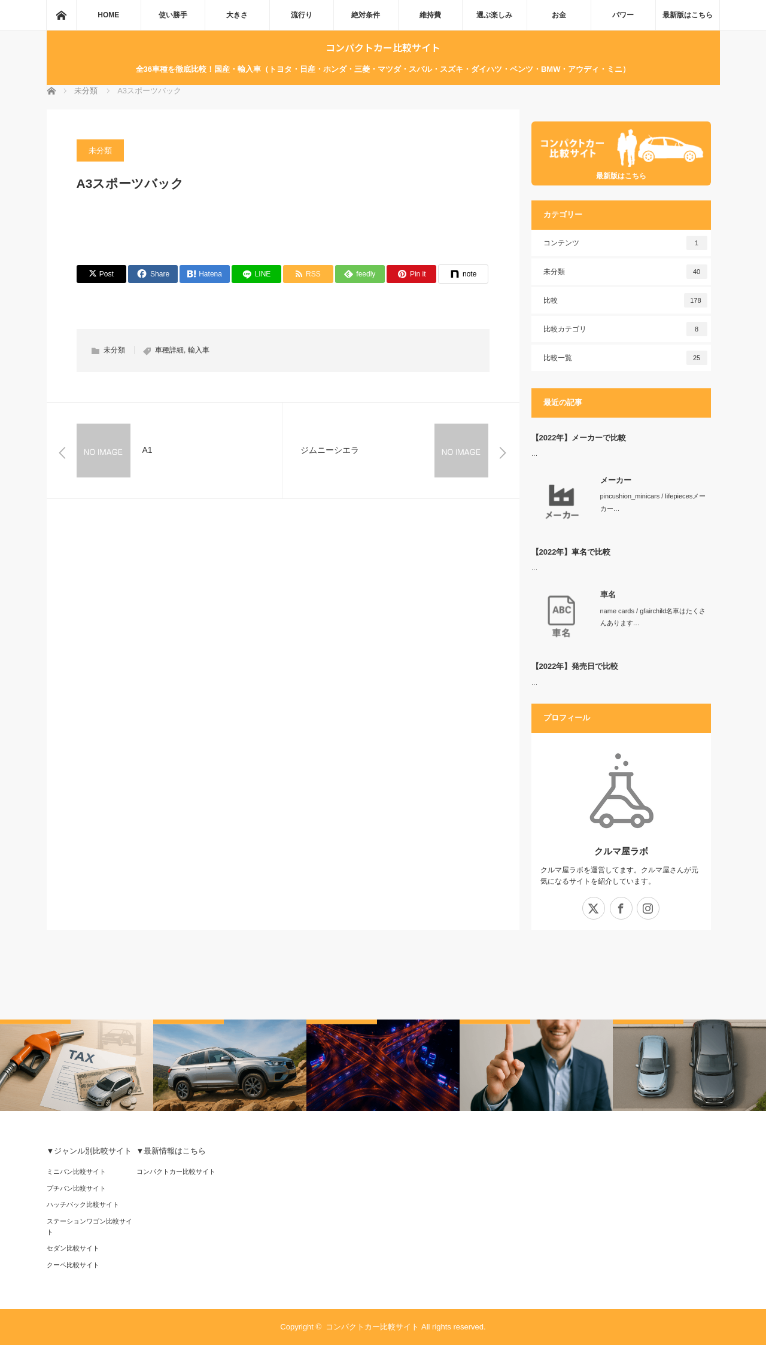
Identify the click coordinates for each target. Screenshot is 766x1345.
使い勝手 (173, 15)
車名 (608, 594)
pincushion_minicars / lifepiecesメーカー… (653, 502)
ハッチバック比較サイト (83, 1204)
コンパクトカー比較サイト (383, 47)
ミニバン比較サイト (76, 1171)
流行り (301, 15)
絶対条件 (365, 15)
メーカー (615, 480)
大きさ (237, 15)
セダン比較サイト (73, 1248)
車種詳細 (169, 350)
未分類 (100, 150)
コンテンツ (625, 243)
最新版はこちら (687, 15)
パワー (623, 15)
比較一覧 (625, 358)
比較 (625, 300)
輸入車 (198, 350)
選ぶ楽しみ (494, 15)
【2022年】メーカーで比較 (579, 437)
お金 (559, 15)
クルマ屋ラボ (621, 851)
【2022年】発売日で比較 (575, 666)
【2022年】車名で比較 (571, 551)
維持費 (430, 15)
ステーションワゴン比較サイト (89, 1227)
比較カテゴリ (625, 329)
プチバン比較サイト (76, 1188)
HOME (108, 15)
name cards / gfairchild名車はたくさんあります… (653, 617)
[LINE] (256, 274)
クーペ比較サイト (73, 1264)
